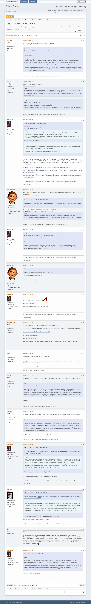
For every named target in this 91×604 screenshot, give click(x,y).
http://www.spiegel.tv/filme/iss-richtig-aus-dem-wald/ (36, 331)
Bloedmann (11, 189)
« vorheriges (73, 31)
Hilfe (71, 602)
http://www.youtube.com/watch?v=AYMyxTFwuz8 (35, 306)
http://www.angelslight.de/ (29, 86)
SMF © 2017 (12, 602)
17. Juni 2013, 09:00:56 (28, 119)
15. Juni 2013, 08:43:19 (28, 40)
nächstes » (81, 31)
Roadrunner (11, 322)
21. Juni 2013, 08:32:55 (28, 529)
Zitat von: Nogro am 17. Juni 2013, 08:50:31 (35, 123)
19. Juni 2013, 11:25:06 (28, 353)
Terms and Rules (76, 602)
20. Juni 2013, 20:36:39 (28, 489)
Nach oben (9, 585)
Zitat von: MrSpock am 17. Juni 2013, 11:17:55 (36, 269)
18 (24, 35)
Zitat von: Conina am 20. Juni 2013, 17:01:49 (36, 448)
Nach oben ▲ (84, 602)
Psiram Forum (12, 6)
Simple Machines (19, 602)
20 (29, 35)
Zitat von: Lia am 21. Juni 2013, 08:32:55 (35, 553)
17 (23, 35)
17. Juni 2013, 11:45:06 (28, 265)
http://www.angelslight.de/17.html (31, 196)
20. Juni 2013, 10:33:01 (28, 375)
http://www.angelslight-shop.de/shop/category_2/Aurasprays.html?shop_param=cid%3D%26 (47, 167)
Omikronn (10, 489)
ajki (8, 353)
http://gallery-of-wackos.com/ (30, 45)
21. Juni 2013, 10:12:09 (28, 550)
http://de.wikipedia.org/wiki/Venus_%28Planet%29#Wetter (38, 211)
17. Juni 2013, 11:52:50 (28, 294)
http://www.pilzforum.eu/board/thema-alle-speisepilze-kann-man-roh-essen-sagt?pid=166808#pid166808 (50, 341)
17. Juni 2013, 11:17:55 (28, 229)
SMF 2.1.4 (7, 602)
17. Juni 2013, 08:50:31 (28, 81)
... (21, 35)
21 (31, 35)
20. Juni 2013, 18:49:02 (28, 444)
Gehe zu (62, 592)
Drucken (82, 35)
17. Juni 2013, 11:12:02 (28, 189)
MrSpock (10, 120)
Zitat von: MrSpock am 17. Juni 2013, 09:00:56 (36, 199)
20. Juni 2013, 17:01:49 (28, 411)
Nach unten (9, 35)
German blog (60, 10)
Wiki (55, 10)
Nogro (9, 81)
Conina (9, 40)
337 (35, 35)
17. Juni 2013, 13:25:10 (28, 322)
